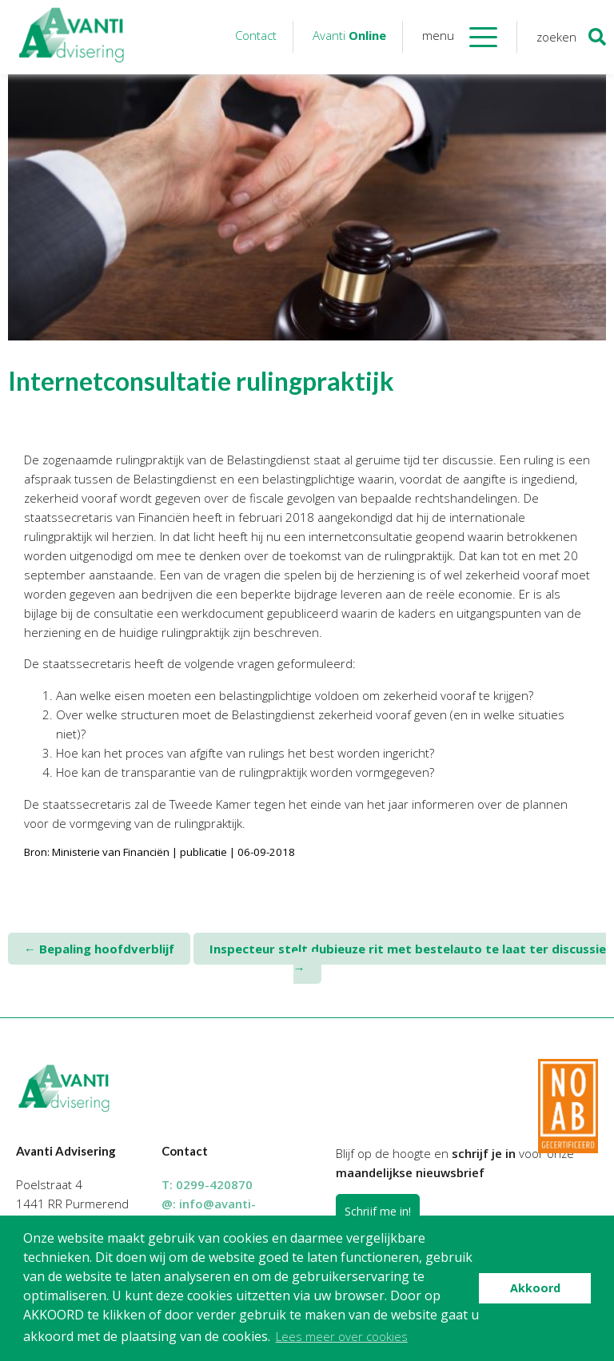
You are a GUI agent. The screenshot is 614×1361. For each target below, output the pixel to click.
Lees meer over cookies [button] (342, 1336)
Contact (256, 35)
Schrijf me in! (378, 1211)
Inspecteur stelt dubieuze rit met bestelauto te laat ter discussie (407, 958)
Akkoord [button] (535, 1287)
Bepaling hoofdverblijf (99, 949)
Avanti (349, 35)
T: (207, 1184)
